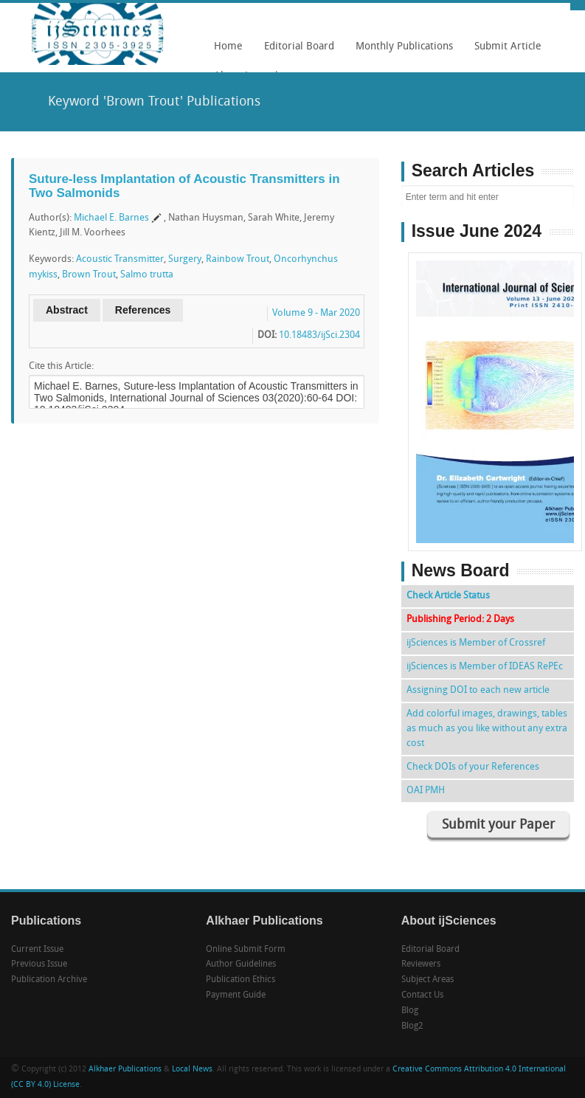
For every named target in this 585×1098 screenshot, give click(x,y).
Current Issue (37, 949)
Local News (192, 1070)
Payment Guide (236, 995)
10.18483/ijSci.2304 (319, 335)
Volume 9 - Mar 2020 (316, 313)
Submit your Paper (498, 825)
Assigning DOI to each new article (478, 690)
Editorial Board (295, 51)
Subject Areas (427, 980)
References (143, 310)
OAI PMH (425, 790)
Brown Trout (89, 275)
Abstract (67, 310)
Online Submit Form (245, 949)
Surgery (184, 259)
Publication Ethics (240, 980)
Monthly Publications (400, 51)
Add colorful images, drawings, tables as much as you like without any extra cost (486, 728)
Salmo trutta (146, 275)
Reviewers (420, 964)
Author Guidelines (241, 964)
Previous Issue (39, 964)
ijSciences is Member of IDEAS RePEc (484, 666)
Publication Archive (49, 980)
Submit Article (504, 51)
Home (228, 46)
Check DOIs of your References (472, 767)
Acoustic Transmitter (120, 259)
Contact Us (422, 995)
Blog (409, 1010)
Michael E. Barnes (111, 218)
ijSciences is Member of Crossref (475, 643)
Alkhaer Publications (125, 1070)
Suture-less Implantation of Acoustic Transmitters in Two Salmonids (184, 186)
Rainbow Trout (237, 259)
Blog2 (412, 1026)
